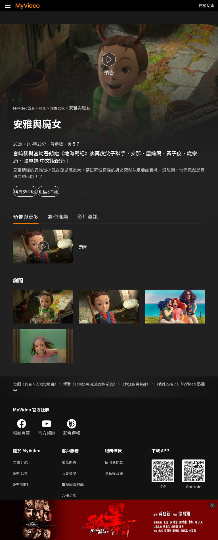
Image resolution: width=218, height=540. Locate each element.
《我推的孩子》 (191, 384)
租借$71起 (71, 191)
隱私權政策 (118, 474)
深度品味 (63, 108)
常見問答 (70, 462)
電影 (47, 108)
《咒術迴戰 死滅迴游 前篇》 (107, 384)
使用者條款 (118, 462)
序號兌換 (206, 5)
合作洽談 (70, 498)
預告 (83, 247)
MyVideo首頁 (26, 108)
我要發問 (70, 474)
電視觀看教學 (74, 486)
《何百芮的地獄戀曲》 (43, 384)
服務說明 (21, 486)
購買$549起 (31, 191)
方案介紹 (21, 462)
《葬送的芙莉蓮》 (155, 384)
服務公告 (21, 474)
